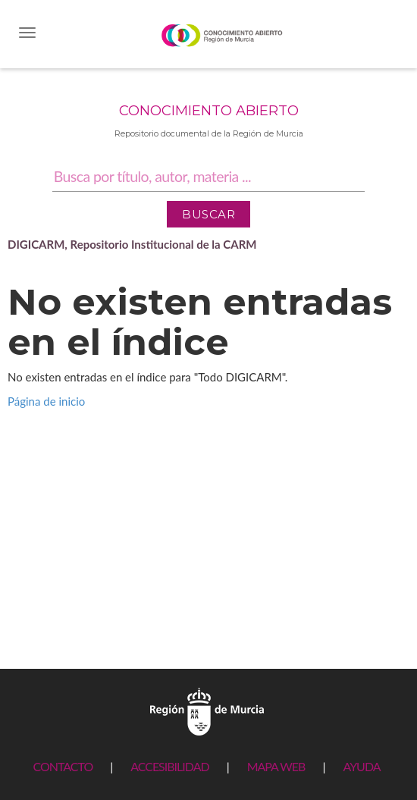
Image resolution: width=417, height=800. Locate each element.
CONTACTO (62, 766)
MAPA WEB (276, 766)
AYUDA (361, 766)
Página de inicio (46, 401)
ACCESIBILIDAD (169, 766)
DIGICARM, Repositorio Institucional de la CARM (132, 244)
